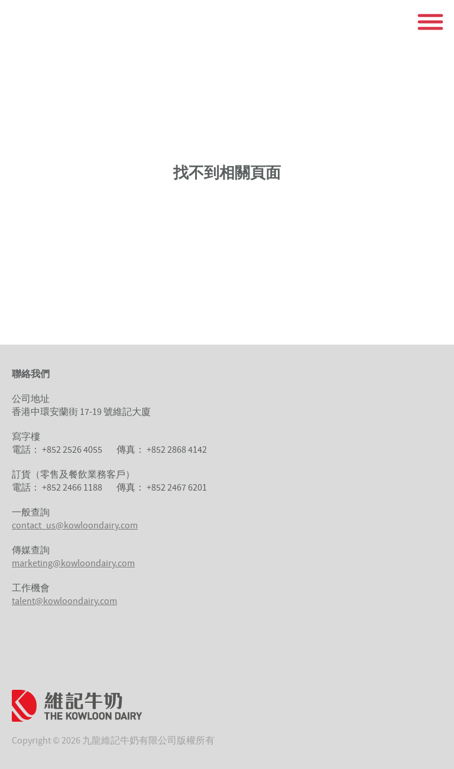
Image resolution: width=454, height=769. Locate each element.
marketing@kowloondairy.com (73, 563)
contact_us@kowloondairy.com (75, 525)
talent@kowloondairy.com (64, 600)
